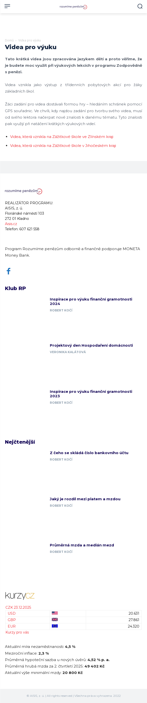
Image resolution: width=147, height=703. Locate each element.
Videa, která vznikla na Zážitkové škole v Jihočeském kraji (63, 145)
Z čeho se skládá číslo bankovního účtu (89, 452)
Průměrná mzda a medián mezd (82, 545)
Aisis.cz (11, 224)
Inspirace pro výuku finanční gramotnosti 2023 (91, 393)
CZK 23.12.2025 (18, 607)
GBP (12, 620)
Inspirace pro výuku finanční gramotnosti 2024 (91, 301)
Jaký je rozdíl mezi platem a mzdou (85, 499)
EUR (12, 626)
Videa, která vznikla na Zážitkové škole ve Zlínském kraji (61, 136)
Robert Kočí (61, 310)
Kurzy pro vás (17, 632)
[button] (140, 6)
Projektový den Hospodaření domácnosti (91, 345)
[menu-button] (7, 6)
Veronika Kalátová (68, 352)
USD (12, 613)
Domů (9, 40)
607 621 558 (29, 229)
